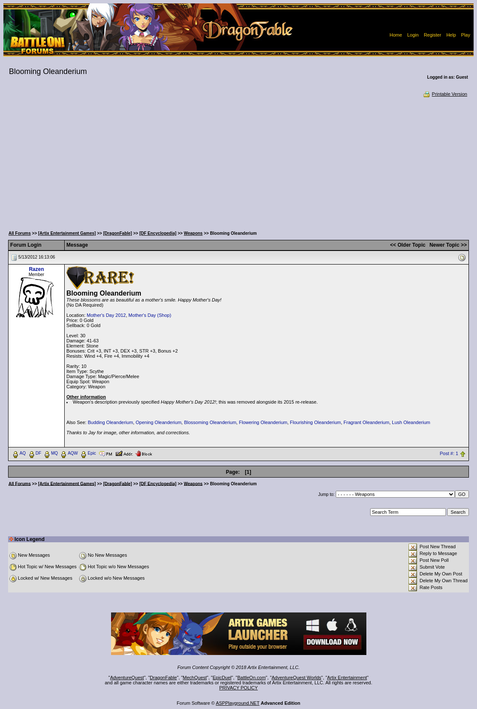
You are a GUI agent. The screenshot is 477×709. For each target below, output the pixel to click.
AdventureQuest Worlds (296, 677)
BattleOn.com (251, 677)
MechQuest (195, 677)
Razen (36, 269)
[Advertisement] (238, 161)
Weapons (193, 233)
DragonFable (163, 677)
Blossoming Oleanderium (210, 422)
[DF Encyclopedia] (157, 233)
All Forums (20, 233)
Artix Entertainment (347, 677)
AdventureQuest (127, 677)
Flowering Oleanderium (263, 422)
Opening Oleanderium (159, 422)
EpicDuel (222, 677)
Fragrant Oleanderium (366, 422)
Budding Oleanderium (110, 422)
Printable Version (445, 94)
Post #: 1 (449, 453)
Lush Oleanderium (411, 422)
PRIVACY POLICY (238, 687)
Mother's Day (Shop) (150, 315)
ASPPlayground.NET (238, 703)
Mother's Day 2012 (106, 315)
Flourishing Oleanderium (315, 422)
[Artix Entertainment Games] (67, 233)
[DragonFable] (117, 233)
